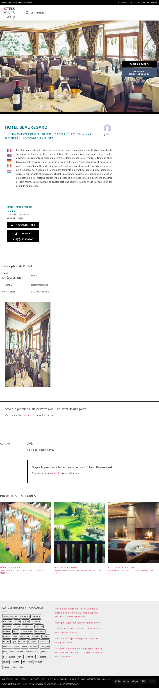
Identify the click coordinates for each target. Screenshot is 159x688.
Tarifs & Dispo (139, 64)
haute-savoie (12, 121)
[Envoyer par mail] (138, 80)
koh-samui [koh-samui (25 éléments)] (24, 636)
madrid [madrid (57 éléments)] (22, 641)
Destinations (38, 12)
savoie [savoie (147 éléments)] (6, 661)
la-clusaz (29, 121)
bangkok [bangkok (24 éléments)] (36, 616)
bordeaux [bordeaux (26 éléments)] (36, 621)
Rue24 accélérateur (68, 684)
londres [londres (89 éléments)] (45, 636)
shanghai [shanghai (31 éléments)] (15, 661)
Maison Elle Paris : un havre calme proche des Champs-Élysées (77, 630)
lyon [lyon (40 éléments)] (14, 641)
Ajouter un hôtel (150, 2)
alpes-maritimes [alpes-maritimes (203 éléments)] (10, 616)
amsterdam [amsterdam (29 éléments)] (25, 616)
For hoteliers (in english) (95, 679)
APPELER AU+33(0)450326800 (139, 72)
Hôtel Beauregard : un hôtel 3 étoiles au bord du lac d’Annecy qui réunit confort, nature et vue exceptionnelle (76, 612)
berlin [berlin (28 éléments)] (17, 621)
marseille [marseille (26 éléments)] (7, 646)
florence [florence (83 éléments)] (6, 631)
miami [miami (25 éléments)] (16, 646)
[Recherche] (27, 12)
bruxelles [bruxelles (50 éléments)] (7, 626)
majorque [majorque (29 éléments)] (32, 641)
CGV (43, 679)
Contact (34, 679)
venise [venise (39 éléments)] (6, 667)
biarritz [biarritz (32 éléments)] (26, 621)
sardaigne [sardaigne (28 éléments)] (42, 657)
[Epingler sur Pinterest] (143, 80)
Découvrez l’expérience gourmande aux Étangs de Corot (76, 640)
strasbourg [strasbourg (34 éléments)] (27, 661)
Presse (24, 679)
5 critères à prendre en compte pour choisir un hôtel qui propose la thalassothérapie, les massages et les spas (79, 652)
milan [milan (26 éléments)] (24, 646)
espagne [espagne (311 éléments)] (39, 626)
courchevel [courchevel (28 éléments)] (27, 626)
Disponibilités (23, 225)
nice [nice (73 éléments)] (5, 651)
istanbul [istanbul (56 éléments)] (6, 636)
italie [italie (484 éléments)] (15, 636)
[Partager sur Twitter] (132, 80)
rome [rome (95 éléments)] (20, 657)
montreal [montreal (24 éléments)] (34, 646)
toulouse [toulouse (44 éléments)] (38, 661)
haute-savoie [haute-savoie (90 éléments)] (26, 631)
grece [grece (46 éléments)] (15, 631)
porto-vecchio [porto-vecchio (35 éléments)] (32, 651)
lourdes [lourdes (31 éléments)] (6, 641)
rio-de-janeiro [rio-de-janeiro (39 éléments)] (9, 657)
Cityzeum (51, 684)
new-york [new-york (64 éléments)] (45, 646)
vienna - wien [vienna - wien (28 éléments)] (17, 667)
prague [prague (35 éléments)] (44, 651)
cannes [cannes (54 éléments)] (17, 626)
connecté (28, 414)
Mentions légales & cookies (63, 679)
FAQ (16, 679)
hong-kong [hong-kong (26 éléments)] (40, 631)
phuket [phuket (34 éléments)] (20, 651)
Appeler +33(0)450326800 (23, 236)
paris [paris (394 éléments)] (12, 651)
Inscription (122, 2)
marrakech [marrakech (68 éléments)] (44, 641)
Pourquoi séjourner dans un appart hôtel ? (78, 622)
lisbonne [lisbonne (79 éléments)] (35, 636)
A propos (135, 2)
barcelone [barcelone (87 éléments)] (7, 621)
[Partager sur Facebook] (126, 80)
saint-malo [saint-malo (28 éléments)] (30, 657)
